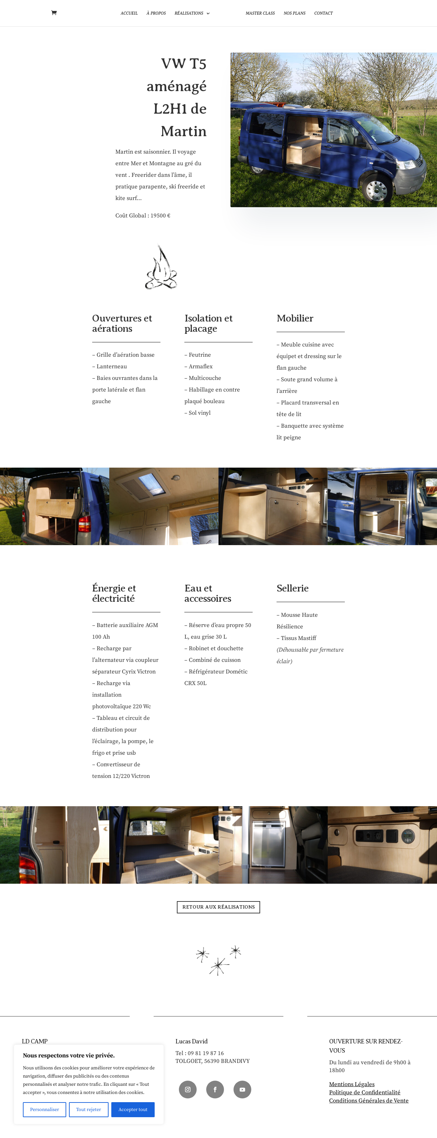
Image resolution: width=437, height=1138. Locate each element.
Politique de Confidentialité (364, 1092)
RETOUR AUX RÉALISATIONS (218, 907)
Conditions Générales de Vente (369, 1101)
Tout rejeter (88, 1110)
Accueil (129, 13)
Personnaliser (44, 1110)
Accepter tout (132, 1110)
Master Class (260, 13)
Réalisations (188, 13)
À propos (156, 13)
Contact (323, 13)
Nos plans (295, 13)
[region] (89, 1084)
